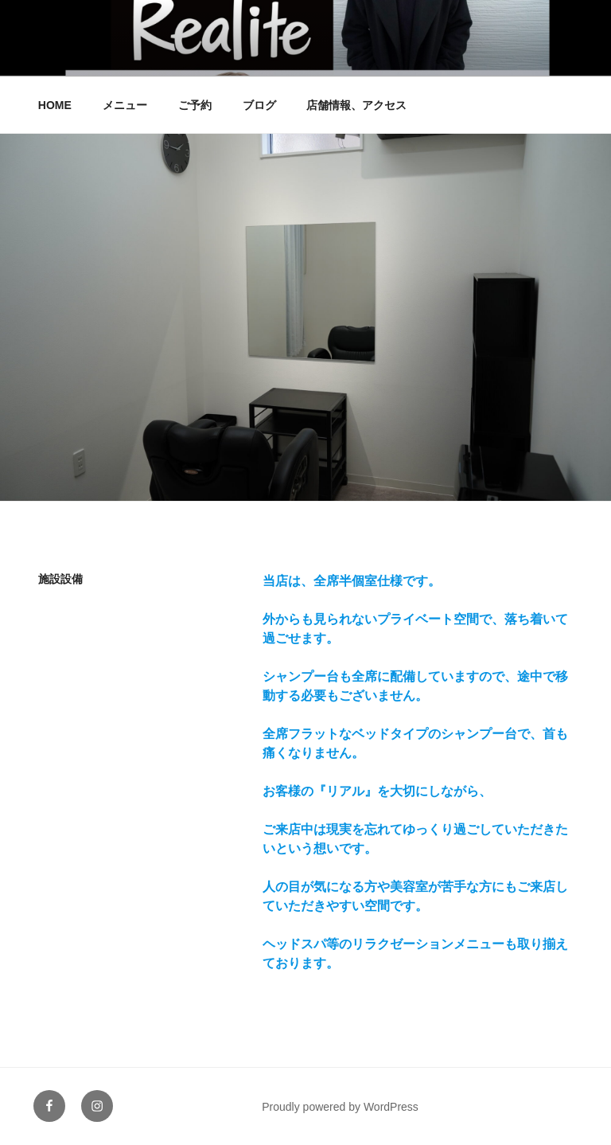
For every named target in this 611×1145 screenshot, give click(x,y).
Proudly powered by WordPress (340, 1106)
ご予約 (195, 105)
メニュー (125, 105)
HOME (55, 105)
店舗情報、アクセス (356, 105)
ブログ (259, 105)
